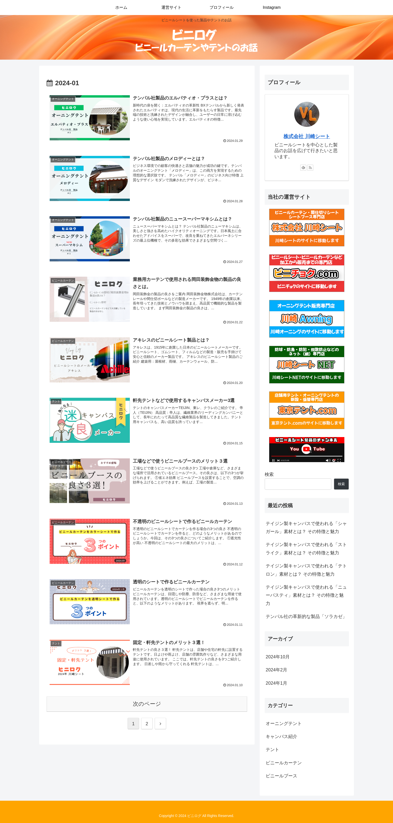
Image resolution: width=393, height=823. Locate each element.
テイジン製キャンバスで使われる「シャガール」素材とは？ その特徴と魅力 (306, 527)
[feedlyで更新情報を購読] (303, 168)
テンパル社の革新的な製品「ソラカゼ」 (306, 616)
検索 (269, 474)
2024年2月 (276, 669)
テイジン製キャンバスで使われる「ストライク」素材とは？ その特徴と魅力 (306, 548)
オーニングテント (284, 723)
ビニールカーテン (284, 762)
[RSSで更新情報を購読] (310, 168)
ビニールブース (281, 775)
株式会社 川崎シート (306, 136)
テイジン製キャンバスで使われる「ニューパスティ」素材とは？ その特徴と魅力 (306, 595)
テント (272, 749)
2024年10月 (278, 656)
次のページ (147, 704)
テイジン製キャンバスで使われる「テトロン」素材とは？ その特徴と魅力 (306, 569)
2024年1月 (276, 683)
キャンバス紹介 (281, 736)
